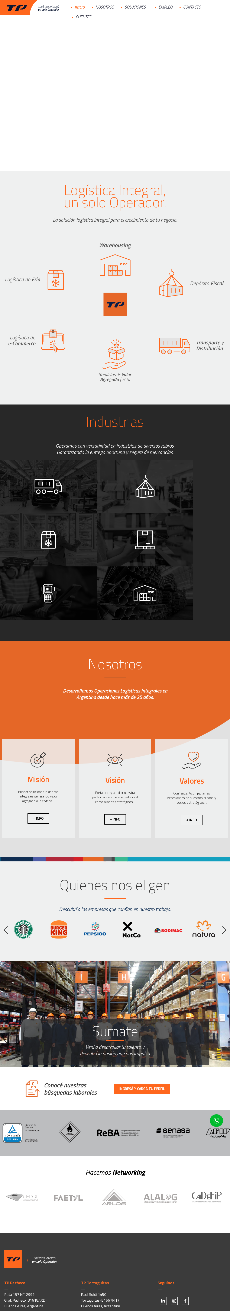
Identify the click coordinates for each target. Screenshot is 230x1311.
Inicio (80, 7)
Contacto (192, 7)
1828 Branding (74, 1299)
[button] (6, 877)
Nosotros (104, 7)
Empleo (165, 7)
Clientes (84, 17)
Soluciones (136, 7)
